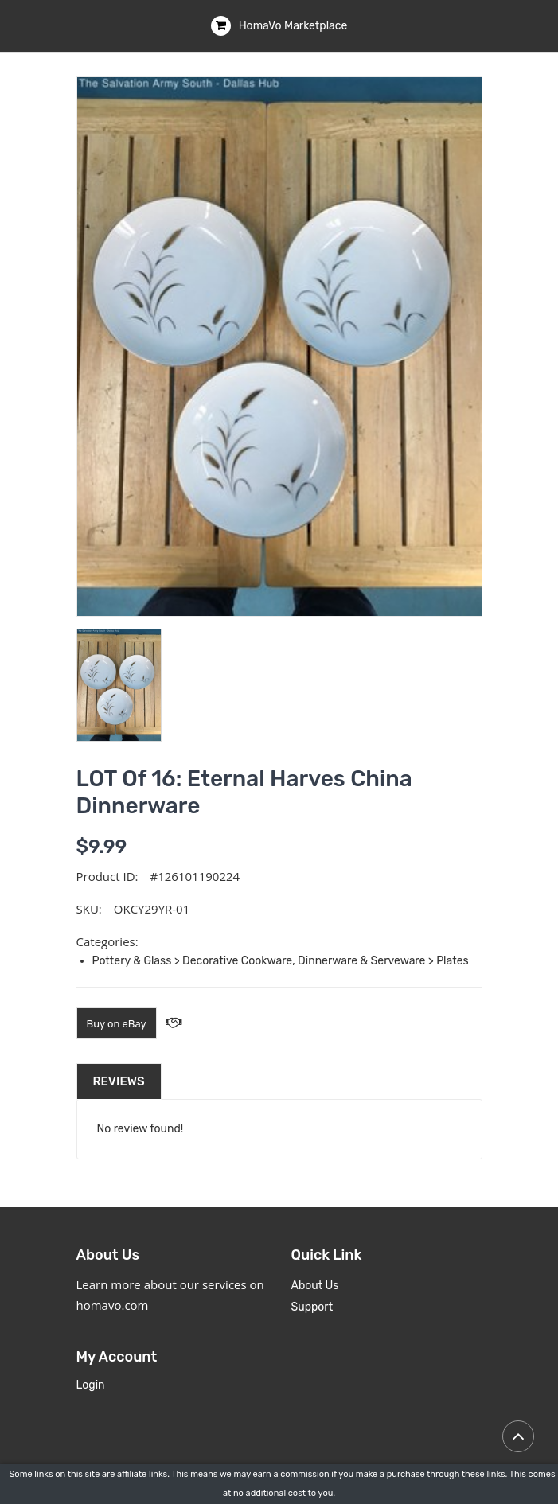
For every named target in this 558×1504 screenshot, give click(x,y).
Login (90, 1385)
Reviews (119, 1081)
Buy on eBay (116, 1024)
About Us (315, 1285)
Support (312, 1307)
